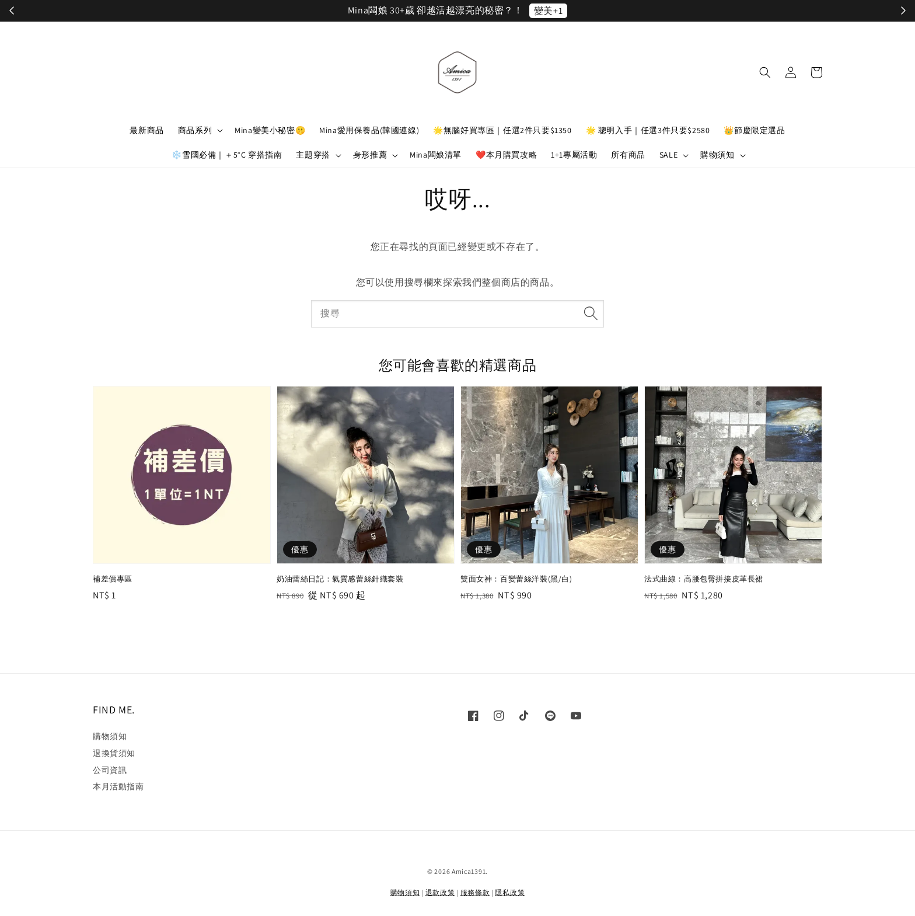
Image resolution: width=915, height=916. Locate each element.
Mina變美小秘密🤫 (270, 130)
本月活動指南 (118, 786)
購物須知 (717, 154)
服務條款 (475, 892)
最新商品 (146, 130)
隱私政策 (510, 892)
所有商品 (628, 154)
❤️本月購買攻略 (506, 154)
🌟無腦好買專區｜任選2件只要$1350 (502, 130)
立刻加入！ (580, 11)
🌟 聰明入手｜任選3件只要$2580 (648, 130)
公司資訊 (110, 770)
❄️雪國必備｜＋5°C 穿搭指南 (227, 154)
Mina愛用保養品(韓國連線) (369, 130)
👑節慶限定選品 (754, 130)
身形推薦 (370, 154)
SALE (668, 154)
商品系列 (195, 130)
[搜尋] (590, 313)
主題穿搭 (313, 154)
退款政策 (440, 892)
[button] (765, 72)
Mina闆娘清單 (436, 154)
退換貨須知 (114, 753)
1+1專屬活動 (574, 154)
